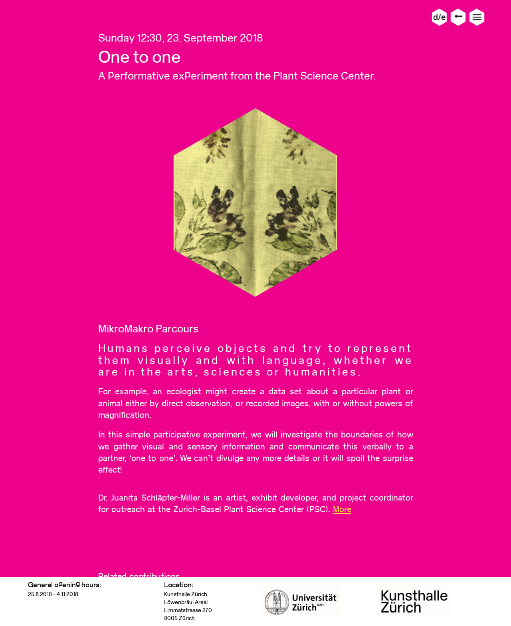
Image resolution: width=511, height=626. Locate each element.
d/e (439, 17)
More (342, 509)
